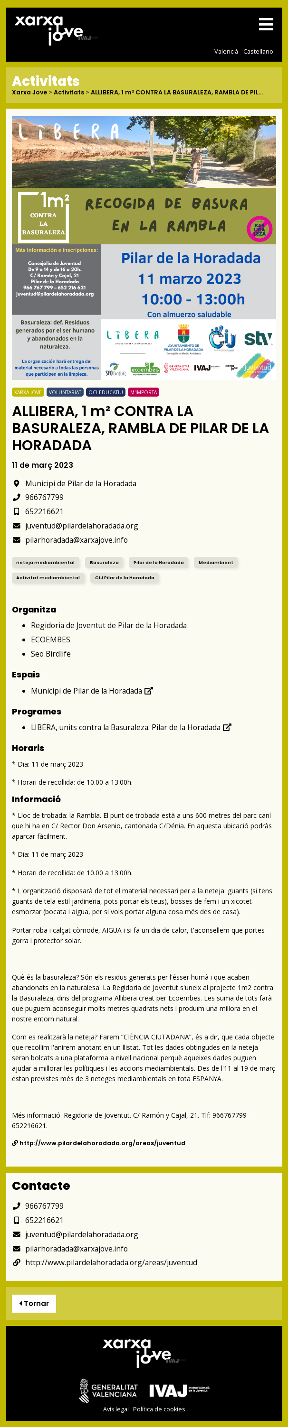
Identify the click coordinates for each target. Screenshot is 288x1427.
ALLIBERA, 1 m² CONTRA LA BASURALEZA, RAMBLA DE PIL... (177, 93)
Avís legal (116, 1409)
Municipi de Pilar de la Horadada (74, 483)
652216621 (38, 511)
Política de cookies (159, 1409)
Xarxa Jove (29, 93)
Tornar (34, 1303)
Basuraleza (104, 562)
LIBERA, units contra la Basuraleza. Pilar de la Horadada (131, 727)
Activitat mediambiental (48, 578)
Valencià (226, 51)
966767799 (38, 497)
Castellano (258, 51)
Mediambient (216, 562)
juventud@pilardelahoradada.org (75, 525)
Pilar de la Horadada (159, 562)
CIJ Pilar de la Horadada (124, 578)
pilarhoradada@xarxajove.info (70, 540)
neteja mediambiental (45, 562)
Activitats (69, 93)
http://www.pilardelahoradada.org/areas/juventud (98, 1143)
